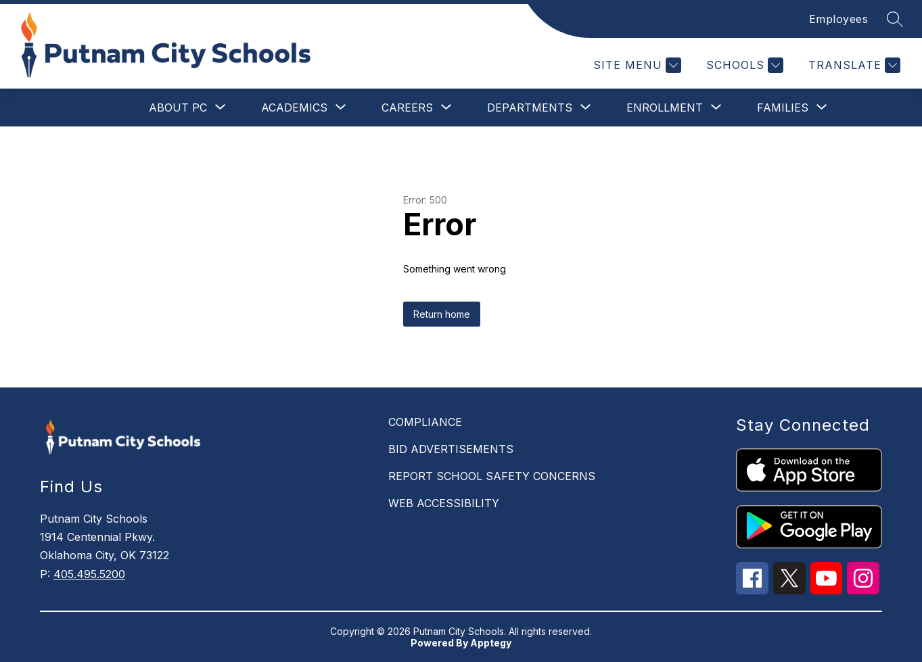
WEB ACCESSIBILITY (443, 503)
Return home (441, 314)
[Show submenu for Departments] (529, 107)
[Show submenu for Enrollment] (664, 107)
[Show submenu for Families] (782, 107)
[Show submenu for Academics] (294, 107)
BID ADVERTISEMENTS (450, 449)
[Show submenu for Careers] (407, 107)
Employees (839, 19)
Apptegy (490, 642)
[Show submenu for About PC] (178, 107)
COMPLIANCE (425, 422)
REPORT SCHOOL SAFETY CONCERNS (491, 476)
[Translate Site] (852, 65)
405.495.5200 (89, 574)
